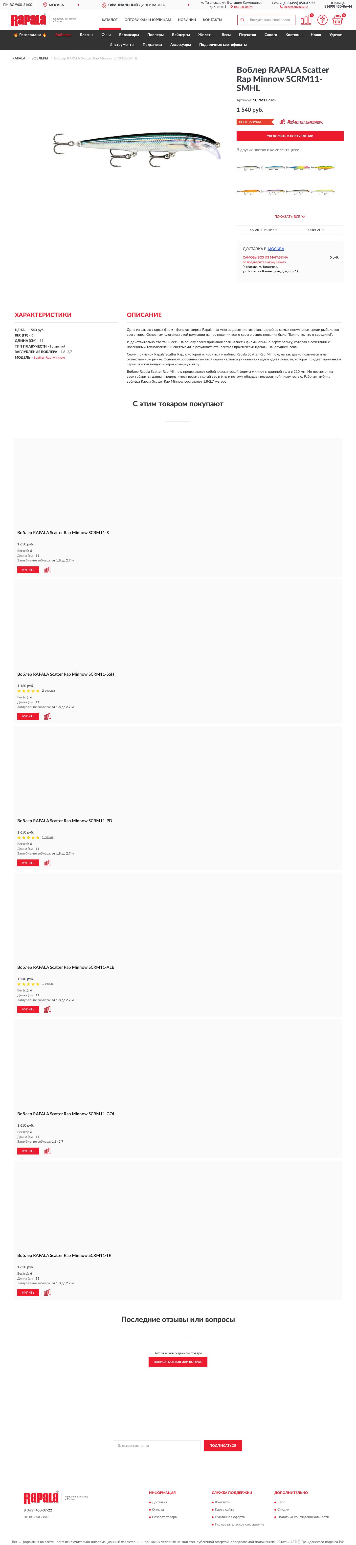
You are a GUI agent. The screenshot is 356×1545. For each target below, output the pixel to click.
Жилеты (205, 35)
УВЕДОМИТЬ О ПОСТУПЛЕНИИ (290, 136)
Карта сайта (224, 1508)
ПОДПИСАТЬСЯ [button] (222, 1444)
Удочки (336, 35)
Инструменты (122, 45)
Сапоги (271, 35)
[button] (294, 6)
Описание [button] (316, 229)
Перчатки (247, 35)
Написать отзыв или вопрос (178, 1360)
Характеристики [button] (263, 229)
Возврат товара (164, 1515)
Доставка (159, 1500)
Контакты (212, 20)
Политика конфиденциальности (303, 1515)
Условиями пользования (221, 1454)
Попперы (155, 35)
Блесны (86, 35)
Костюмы (294, 35)
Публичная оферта (230, 1515)
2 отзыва (48, 690)
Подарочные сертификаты (223, 45)
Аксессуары (180, 45)
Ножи (316, 35)
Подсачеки (152, 45)
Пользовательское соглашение (239, 1523)
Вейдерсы (181, 35)
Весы (226, 35)
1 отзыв (47, 836)
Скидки (283, 1508)
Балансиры (129, 35)
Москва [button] (276, 249)
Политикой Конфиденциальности (178, 1454)
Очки (106, 35)
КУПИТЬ (28, 569)
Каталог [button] (110, 20)
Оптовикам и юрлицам (148, 20)
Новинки (187, 20)
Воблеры (63, 35)
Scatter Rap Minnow (49, 357)
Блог (281, 1500)
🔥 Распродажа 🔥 (30, 35)
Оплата (158, 1508)
